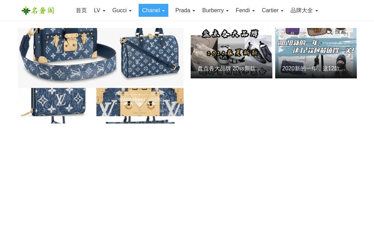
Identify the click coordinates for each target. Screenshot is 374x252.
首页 (81, 10)
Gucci (122, 10)
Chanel (153, 10)
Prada (185, 10)
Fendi (245, 10)
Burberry (215, 10)
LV (99, 10)
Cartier (273, 10)
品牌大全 (304, 10)
